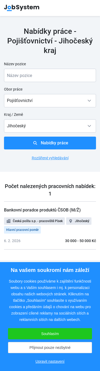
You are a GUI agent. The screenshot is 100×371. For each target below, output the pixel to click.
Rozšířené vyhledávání (50, 158)
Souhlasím (50, 334)
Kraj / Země (13, 114)
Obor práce (13, 89)
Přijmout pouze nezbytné (49, 347)
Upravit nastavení (50, 361)
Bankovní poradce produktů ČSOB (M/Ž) (42, 210)
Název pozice (15, 64)
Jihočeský (82, 221)
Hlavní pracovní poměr (22, 230)
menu (89, 8)
